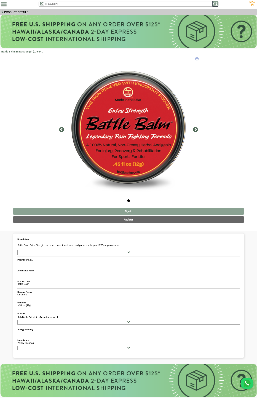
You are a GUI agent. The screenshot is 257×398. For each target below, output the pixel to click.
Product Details (16, 12)
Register (128, 219)
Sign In (128, 211)
